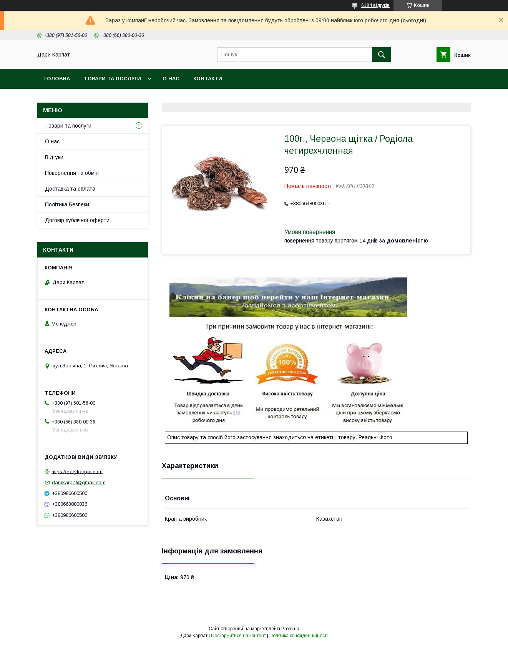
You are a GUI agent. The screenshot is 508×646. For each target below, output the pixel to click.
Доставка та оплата (70, 189)
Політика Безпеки (67, 204)
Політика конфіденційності (298, 635)
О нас (171, 78)
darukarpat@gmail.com (79, 482)
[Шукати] (381, 54)
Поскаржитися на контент (238, 635)
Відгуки (54, 157)
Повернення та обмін (72, 173)
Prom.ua (290, 628)
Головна (57, 78)
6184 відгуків (375, 5)
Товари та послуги (112, 78)
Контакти (207, 78)
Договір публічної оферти (77, 220)
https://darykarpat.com (77, 471)
